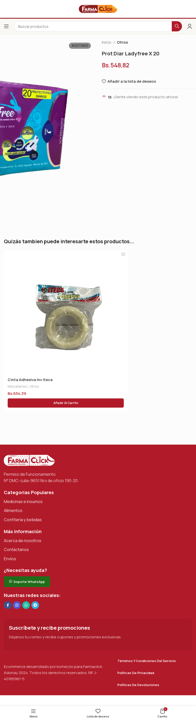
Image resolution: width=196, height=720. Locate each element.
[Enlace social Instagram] (17, 605)
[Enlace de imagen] (29, 460)
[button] (66, 403)
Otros (122, 42)
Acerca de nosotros (22, 540)
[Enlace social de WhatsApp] (26, 605)
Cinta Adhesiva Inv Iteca (30, 379)
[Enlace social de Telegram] (35, 605)
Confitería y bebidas (23, 519)
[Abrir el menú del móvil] (6, 26)
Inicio (106, 42)
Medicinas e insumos (23, 501)
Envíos (10, 559)
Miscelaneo (18, 386)
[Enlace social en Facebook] (7, 605)
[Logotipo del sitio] (98, 8)
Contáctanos (16, 549)
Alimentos (13, 510)
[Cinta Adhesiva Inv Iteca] (66, 312)
